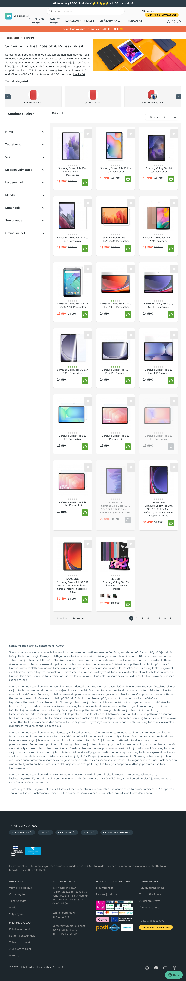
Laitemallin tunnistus (117, 832)
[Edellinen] (8, 96)
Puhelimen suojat (36, 21)
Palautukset (66, 832)
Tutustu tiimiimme (150, 894)
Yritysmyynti (148, 11)
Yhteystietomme (149, 907)
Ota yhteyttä (17, 894)
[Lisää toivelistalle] (88, 133)
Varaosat (134, 20)
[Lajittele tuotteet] (161, 117)
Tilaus (45, 832)
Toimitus (89, 832)
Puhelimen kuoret (19, 929)
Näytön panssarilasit (22, 935)
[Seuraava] (178, 96)
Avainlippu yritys (149, 900)
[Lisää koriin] (85, 182)
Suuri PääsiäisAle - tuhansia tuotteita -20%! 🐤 (93, 29)
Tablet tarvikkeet (19, 942)
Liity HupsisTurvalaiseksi (162, 15)
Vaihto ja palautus (20, 887)
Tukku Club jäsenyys (151, 920)
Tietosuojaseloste (106, 894)
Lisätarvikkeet (111, 20)
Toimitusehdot (17, 900)
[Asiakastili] (168, 22)
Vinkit (12, 907)
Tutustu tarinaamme (151, 887)
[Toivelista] (173, 22)
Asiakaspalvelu (22, 832)
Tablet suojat (55, 21)
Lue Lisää (79, 74)
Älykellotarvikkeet (79, 20)
